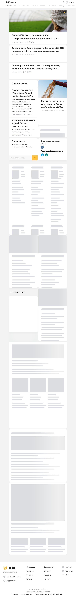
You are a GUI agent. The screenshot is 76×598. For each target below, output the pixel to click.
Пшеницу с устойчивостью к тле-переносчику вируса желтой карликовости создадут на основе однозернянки (36, 68)
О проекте (30, 571)
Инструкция (48, 575)
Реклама (29, 579)
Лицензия (47, 579)
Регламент (47, 571)
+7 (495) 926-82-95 (13, 577)
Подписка (30, 575)
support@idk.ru (12, 581)
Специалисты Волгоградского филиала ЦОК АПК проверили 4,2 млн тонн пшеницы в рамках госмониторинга (38, 51)
